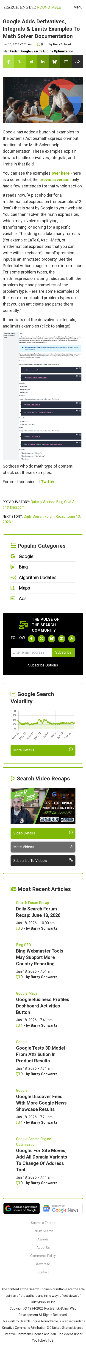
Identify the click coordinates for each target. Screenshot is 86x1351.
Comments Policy (43, 1256)
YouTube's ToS (42, 1340)
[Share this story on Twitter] (20, 61)
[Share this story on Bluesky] (54, 61)
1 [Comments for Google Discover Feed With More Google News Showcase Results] (20, 1122)
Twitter (48, 481)
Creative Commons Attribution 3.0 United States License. (43, 1327)
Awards (43, 1239)
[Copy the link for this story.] (77, 61)
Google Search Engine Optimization (46, 51)
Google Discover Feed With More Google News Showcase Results (41, 1103)
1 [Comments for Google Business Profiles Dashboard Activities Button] (20, 1025)
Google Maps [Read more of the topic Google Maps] (27, 993)
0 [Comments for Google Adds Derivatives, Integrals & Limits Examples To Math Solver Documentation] (40, 44)
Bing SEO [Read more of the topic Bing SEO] (23, 945)
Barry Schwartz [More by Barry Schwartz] (44, 928)
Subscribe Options (43, 665)
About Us (43, 1247)
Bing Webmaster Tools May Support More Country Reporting (39, 957)
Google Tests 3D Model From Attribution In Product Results (40, 1054)
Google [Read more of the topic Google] (22, 1042)
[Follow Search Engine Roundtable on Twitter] (41, 638)
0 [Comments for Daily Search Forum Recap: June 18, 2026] (20, 928)
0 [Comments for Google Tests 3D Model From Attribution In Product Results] (20, 1074)
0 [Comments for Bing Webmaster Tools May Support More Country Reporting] (20, 977)
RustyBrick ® (53, 1308)
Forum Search (43, 1231)
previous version (55, 179)
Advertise (43, 1264)
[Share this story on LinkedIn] (43, 61)
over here (60, 173)
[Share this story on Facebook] (8, 61)
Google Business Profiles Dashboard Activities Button (42, 1006)
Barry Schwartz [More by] (63, 44)
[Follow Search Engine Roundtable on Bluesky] (51, 638)
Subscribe (63, 652)
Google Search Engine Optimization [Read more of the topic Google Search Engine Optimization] (33, 1142)
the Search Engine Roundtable (45, 1289)
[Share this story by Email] (66, 61)
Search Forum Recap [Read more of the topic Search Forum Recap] (32, 903)
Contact (43, 1272)
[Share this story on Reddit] (31, 61)
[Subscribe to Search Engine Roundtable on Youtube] (61, 638)
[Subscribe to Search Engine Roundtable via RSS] (71, 638)
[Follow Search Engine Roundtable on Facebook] (31, 638)
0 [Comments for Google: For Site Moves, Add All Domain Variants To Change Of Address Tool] (20, 1183)
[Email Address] (31, 652)
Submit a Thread (43, 1223)
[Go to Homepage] (32, 7)
